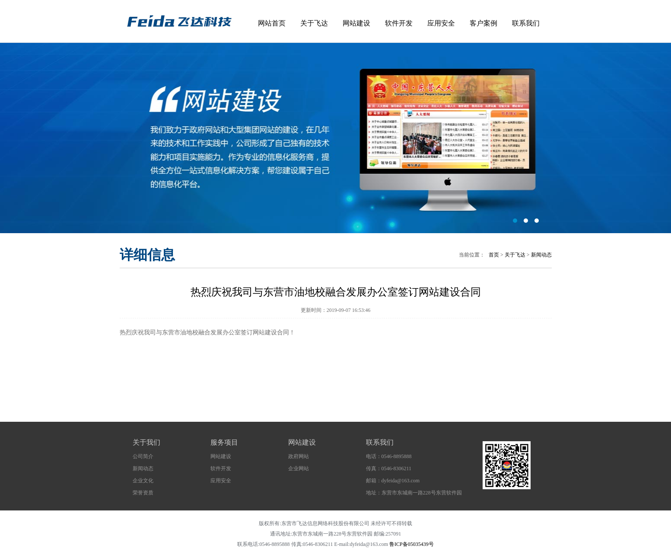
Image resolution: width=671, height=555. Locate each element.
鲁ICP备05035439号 (411, 544)
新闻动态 (541, 255)
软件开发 (399, 23)
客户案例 (483, 23)
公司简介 (143, 456)
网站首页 (272, 23)
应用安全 (441, 23)
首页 (494, 255)
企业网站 (298, 468)
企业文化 (143, 481)
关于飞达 (314, 23)
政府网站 (298, 456)
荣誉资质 (143, 493)
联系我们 (526, 23)
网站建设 (356, 23)
